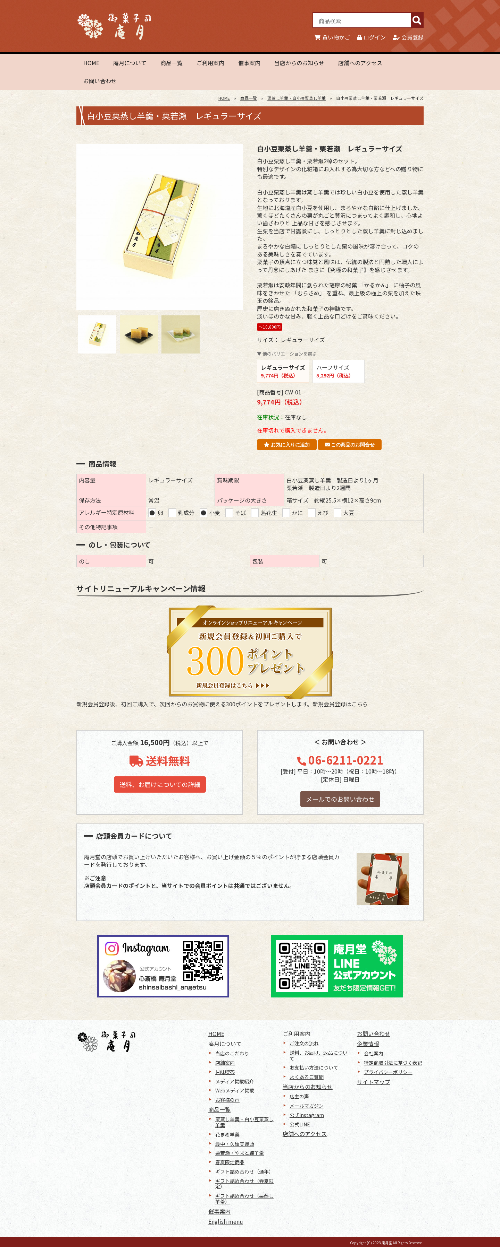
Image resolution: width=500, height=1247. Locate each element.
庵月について (130, 63)
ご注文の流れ (304, 1043)
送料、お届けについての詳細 (159, 784)
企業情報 (368, 1043)
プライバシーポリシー (388, 1072)
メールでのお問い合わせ (340, 798)
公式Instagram (307, 1114)
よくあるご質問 (307, 1076)
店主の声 (299, 1096)
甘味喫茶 (225, 1072)
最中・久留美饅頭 (234, 1143)
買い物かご (332, 37)
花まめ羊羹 (227, 1134)
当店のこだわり (232, 1053)
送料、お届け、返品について (319, 1055)
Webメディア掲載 (234, 1090)
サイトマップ (373, 1082)
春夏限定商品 (229, 1162)
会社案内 (373, 1053)
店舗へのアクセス (360, 63)
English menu (225, 1221)
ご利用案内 (210, 63)
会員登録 (408, 37)
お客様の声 (227, 1099)
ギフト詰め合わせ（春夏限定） (244, 1183)
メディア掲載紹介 (234, 1081)
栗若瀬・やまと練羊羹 (239, 1152)
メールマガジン (307, 1105)
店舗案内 (225, 1062)
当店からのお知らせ (299, 63)
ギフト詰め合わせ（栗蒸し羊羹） (244, 1198)
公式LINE (300, 1124)
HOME (91, 63)
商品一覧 (171, 63)
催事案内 (249, 63)
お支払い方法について (314, 1067)
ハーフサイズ (334, 371)
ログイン (371, 37)
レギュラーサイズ (283, 371)
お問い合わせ (100, 81)
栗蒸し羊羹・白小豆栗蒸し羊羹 (296, 98)
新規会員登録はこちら (340, 704)
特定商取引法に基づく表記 (393, 1062)
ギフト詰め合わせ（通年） (244, 1171)
